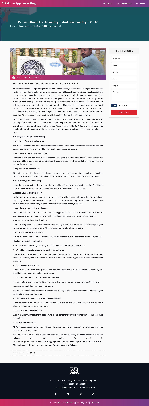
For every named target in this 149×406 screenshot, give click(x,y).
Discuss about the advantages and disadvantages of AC (40, 26)
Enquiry (140, 3)
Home (12, 26)
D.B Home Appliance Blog (19, 3)
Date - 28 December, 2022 (32, 77)
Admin (18, 77)
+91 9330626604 (124, 3)
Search (107, 3)
